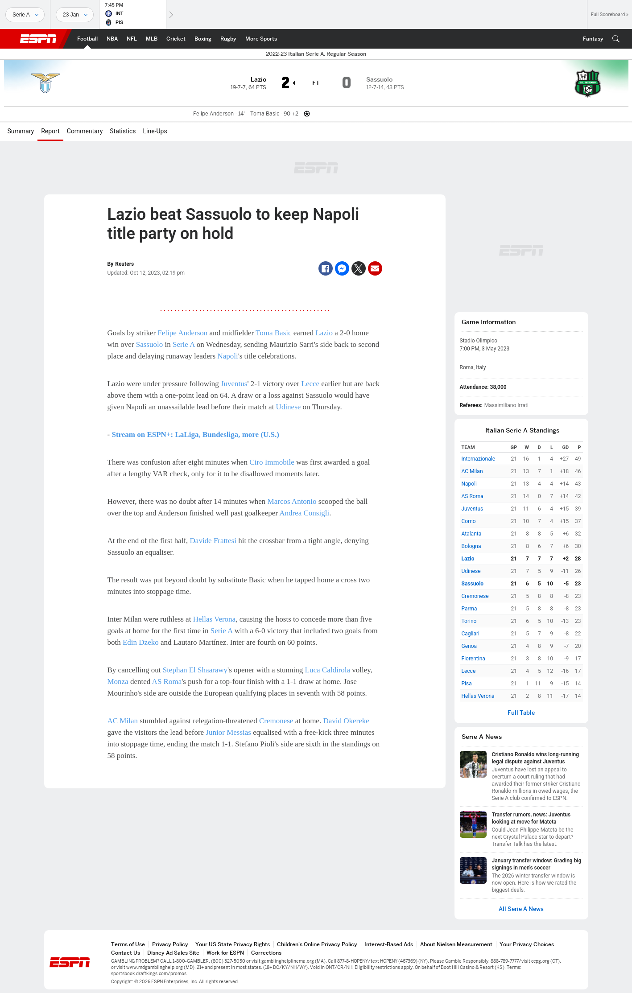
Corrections (266, 952)
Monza (117, 681)
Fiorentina (473, 658)
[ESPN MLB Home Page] (151, 39)
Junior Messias (228, 732)
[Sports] (25, 15)
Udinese (288, 407)
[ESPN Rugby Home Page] (228, 39)
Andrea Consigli (304, 513)
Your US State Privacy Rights (232, 944)
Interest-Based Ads (388, 944)
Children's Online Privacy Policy (317, 944)
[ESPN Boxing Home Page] (202, 39)
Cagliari (470, 633)
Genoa (469, 646)
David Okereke (346, 721)
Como (469, 521)
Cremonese (276, 721)
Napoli (227, 356)
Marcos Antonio (292, 501)
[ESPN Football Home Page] (87, 39)
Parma (469, 609)
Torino (469, 621)
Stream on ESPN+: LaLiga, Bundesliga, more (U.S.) (195, 434)
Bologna (471, 546)
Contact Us (125, 952)
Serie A (184, 344)
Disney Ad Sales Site (173, 952)
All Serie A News (521, 909)
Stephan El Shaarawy (195, 670)
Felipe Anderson (182, 333)
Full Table (521, 712)
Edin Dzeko (141, 642)
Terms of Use (128, 944)
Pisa (467, 683)
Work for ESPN (225, 952)
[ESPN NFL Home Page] (132, 39)
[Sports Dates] (74, 15)
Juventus (234, 383)
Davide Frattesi (213, 540)
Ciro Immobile (271, 462)
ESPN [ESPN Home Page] (38, 39)
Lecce (311, 383)
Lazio (324, 333)
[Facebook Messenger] (342, 268)
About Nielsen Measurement (456, 944)
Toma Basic (273, 333)
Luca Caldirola (328, 670)
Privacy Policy (170, 944)
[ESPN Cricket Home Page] (176, 39)
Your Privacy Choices (527, 944)
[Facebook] (325, 268)
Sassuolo (149, 344)
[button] (616, 38)
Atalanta (472, 534)
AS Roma (167, 681)
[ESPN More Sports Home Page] (261, 39)
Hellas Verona (214, 619)
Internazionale (479, 459)
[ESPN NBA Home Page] (112, 39)
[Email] (375, 268)
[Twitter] (358, 268)
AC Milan (122, 721)
